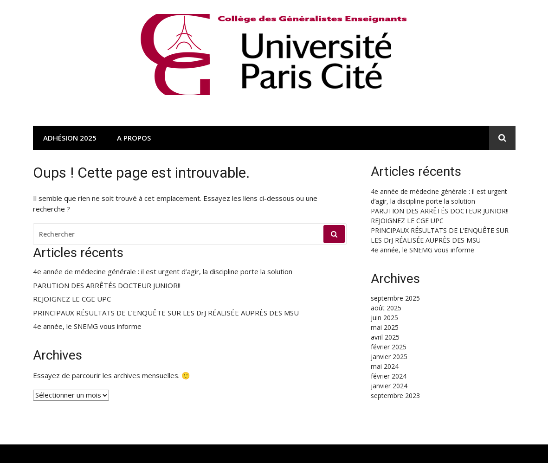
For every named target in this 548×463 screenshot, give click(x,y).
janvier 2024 (389, 385)
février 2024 (388, 376)
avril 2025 (385, 337)
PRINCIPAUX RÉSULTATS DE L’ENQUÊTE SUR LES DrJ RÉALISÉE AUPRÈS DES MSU (166, 313)
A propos (134, 137)
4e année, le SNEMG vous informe (87, 326)
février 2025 (388, 346)
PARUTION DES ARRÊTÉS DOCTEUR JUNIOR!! (107, 285)
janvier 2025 (389, 356)
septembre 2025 (395, 298)
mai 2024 (385, 366)
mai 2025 (385, 327)
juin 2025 (384, 317)
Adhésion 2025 (70, 137)
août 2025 (386, 307)
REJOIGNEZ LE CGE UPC (72, 299)
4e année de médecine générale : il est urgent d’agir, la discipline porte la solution (162, 271)
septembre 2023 (395, 395)
